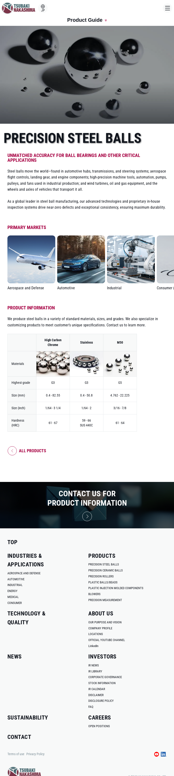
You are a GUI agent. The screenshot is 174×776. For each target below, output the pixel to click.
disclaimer (96, 695)
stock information (102, 683)
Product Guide (87, 20)
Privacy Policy (35, 754)
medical (13, 597)
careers (99, 717)
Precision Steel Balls (103, 564)
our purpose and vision (105, 622)
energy (12, 591)
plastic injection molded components (115, 588)
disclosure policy (101, 701)
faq (90, 707)
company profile (100, 628)
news (14, 656)
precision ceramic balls (105, 570)
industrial (14, 585)
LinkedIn (93, 646)
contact (19, 736)
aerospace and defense (23, 573)
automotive (15, 579)
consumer (14, 603)
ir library (95, 671)
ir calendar (96, 689)
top (12, 542)
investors (102, 656)
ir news (93, 665)
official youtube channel (106, 640)
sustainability (27, 717)
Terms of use (15, 754)
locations (95, 634)
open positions (99, 726)
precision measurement (105, 600)
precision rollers (101, 576)
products (101, 555)
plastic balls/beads (103, 582)
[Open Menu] (167, 8)
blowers (94, 594)
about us (100, 613)
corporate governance (105, 677)
